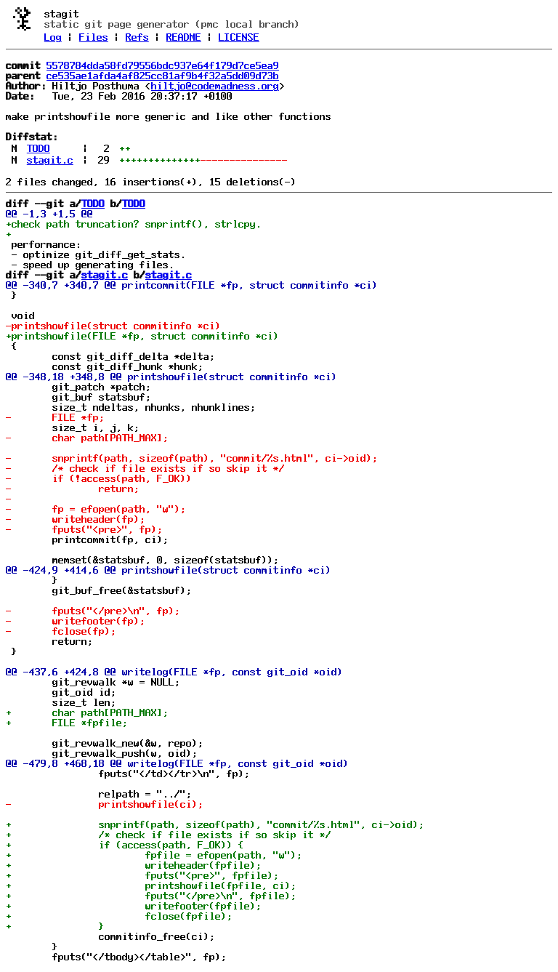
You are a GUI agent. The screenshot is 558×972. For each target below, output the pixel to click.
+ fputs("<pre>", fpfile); (142, 875)
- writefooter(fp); (75, 621)
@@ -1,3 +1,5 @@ (49, 214)
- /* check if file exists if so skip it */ (145, 468)
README (183, 37)
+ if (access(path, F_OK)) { (125, 845)
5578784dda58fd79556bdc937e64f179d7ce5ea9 (162, 65)
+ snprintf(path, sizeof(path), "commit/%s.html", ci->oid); (215, 824)
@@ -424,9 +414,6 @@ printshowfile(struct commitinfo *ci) (168, 570)
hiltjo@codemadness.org (215, 86)
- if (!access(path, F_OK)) (99, 478)
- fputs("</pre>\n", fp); (93, 611)
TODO (38, 148)
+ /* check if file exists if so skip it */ (168, 835)
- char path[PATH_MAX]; (87, 438)
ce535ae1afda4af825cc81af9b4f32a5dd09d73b (162, 76)
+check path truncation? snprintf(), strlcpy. (134, 224)
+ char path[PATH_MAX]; (87, 712)
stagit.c (50, 160)
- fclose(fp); (61, 631)
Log (53, 37)
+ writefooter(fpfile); (134, 906)
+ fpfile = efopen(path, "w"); (154, 855)
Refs (137, 37)
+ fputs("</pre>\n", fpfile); (151, 896)
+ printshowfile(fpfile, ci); (151, 885)
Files (93, 37)
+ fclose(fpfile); (119, 916)
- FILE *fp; (55, 417)
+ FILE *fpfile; (67, 723)
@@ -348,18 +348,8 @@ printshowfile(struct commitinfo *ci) (171, 376)
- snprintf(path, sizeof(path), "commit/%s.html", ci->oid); (192, 458)
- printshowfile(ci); (104, 804)
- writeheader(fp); (75, 519)
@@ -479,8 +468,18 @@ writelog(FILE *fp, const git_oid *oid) (177, 763)
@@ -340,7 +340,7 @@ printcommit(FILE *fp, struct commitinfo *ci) (192, 285)
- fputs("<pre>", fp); (84, 529)
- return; (73, 488)
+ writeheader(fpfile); (134, 865)
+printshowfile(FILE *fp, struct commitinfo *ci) (142, 336)
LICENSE (239, 37)
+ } (55, 926)
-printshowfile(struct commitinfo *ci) (113, 326)
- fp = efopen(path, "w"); (96, 509)
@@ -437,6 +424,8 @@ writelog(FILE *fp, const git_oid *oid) (174, 672)
